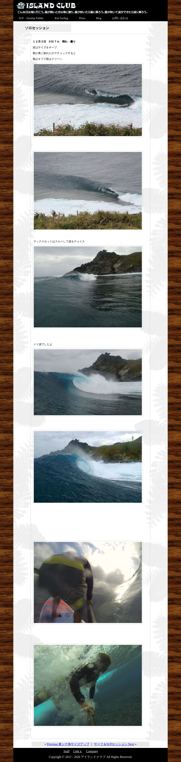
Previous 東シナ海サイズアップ (68, 744)
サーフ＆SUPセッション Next (114, 744)
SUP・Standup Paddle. (31, 18)
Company (92, 751)
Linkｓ (77, 751)
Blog (98, 18)
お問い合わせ (120, 18)
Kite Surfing (61, 18)
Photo (82, 18)
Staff (66, 751)
